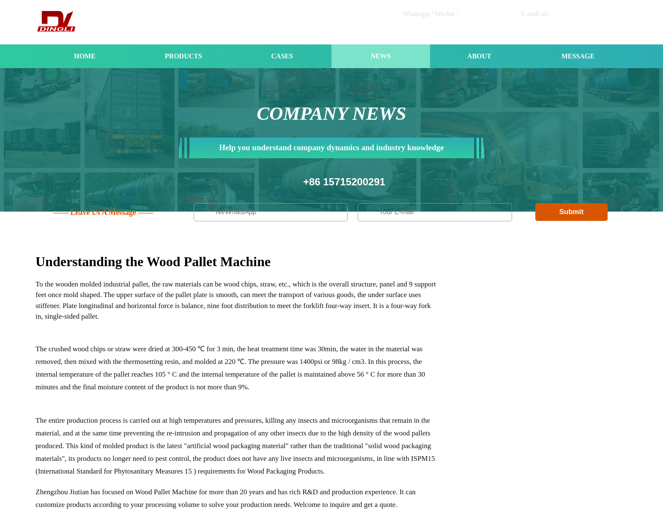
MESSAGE (578, 56)
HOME (85, 56)
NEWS (381, 56)
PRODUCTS (183, 56)
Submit (571, 212)
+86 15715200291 (344, 181)
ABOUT (479, 56)
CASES (282, 56)
